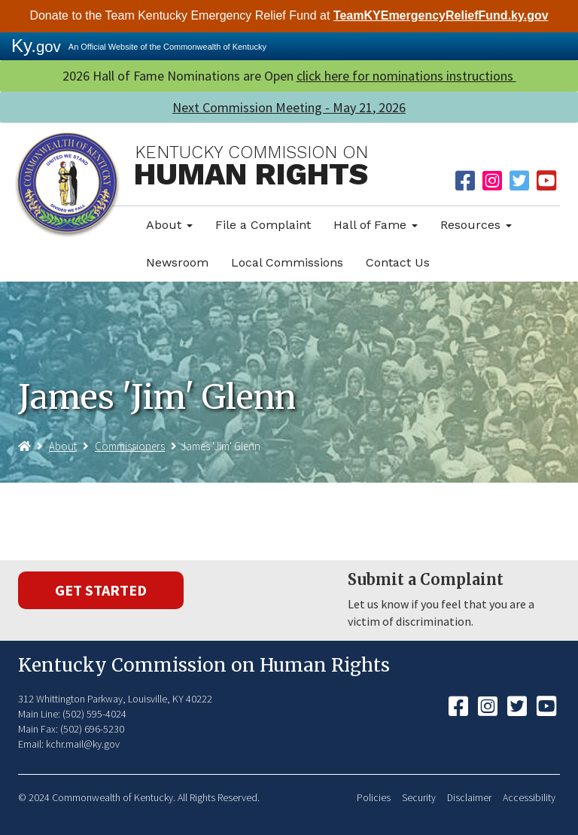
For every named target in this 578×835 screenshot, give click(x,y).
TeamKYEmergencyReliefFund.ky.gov (441, 15)
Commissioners (130, 446)
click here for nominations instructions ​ (406, 75)
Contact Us (398, 262)
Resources (476, 225)
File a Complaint (263, 225)
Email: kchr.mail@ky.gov (69, 744)
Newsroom (177, 262)
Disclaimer (469, 797)
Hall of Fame (375, 225)
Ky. (36, 45)
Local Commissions (287, 262)
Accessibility (529, 797)
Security (419, 797)
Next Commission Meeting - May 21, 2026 (289, 107)
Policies (374, 797)
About (169, 225)
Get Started (101, 590)
